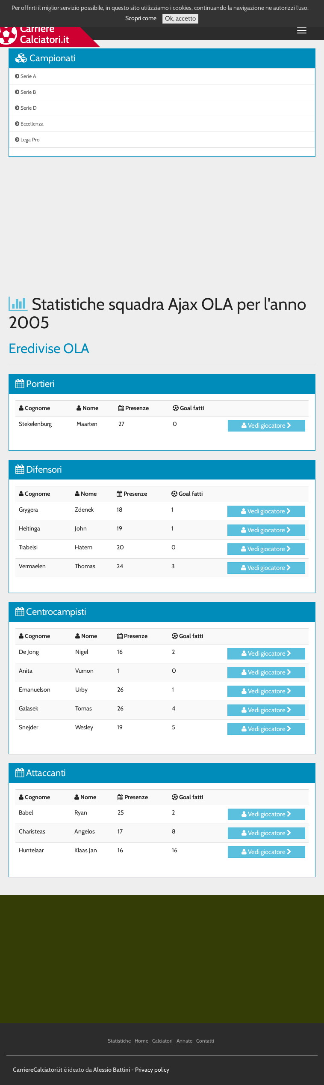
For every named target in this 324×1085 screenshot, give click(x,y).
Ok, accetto (180, 18)
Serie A (25, 76)
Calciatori (162, 1040)
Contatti (205, 1040)
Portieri (35, 384)
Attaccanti (40, 773)
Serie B (25, 92)
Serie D (26, 108)
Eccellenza (29, 123)
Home (141, 1040)
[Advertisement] (162, 226)
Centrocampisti (50, 611)
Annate (184, 1040)
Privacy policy (152, 1069)
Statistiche (119, 1040)
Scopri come (140, 18)
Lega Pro (27, 139)
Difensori (38, 469)
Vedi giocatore (267, 425)
